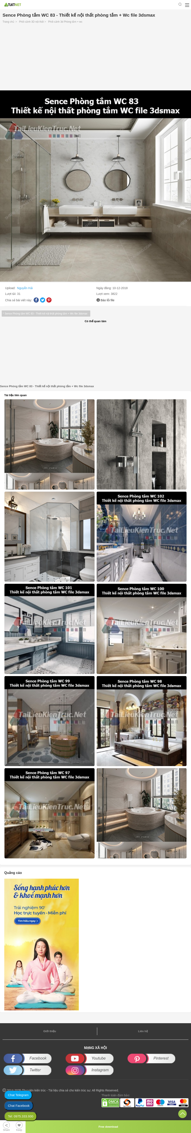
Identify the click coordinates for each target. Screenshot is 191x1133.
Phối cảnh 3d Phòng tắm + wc (65, 21)
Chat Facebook (19, 1105)
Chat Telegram (18, 1095)
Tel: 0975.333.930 (20, 1116)
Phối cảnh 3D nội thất (31, 21)
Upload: (10, 288)
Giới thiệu (49, 1031)
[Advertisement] (95, 58)
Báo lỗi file (107, 300)
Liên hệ (143, 1031)
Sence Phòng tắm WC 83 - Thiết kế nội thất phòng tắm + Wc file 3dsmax (46, 313)
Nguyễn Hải (25, 288)
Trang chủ (8, 21)
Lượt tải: (11, 294)
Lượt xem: (103, 294)
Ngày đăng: (104, 288)
